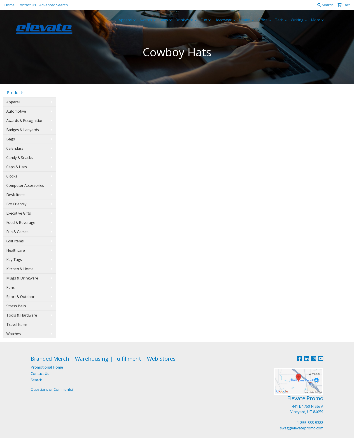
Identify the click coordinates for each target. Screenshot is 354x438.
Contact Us (27, 4)
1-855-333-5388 (310, 422)
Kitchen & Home (19, 268)
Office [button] (263, 19)
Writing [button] (297, 19)
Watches (13, 333)
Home (9, 4)
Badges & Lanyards (22, 129)
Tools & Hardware (21, 315)
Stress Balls (16, 305)
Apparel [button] (125, 19)
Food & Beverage (20, 222)
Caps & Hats (16, 166)
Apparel (13, 101)
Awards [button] (146, 19)
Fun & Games (17, 231)
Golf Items (15, 241)
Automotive (16, 111)
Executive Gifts (18, 213)
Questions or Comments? (52, 389)
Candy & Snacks (19, 157)
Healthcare (15, 250)
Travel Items (17, 324)
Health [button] (244, 19)
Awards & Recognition (24, 120)
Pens (10, 287)
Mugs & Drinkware (22, 278)
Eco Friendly (16, 203)
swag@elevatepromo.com (301, 428)
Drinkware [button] (184, 19)
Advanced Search (53, 4)
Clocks (11, 176)
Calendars (14, 148)
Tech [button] (279, 19)
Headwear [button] (223, 19)
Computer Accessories (25, 185)
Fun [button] (204, 19)
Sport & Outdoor (20, 296)
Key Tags (14, 259)
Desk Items (15, 194)
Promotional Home (47, 367)
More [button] (315, 19)
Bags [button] (163, 19)
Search (325, 4)
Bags (10, 139)
